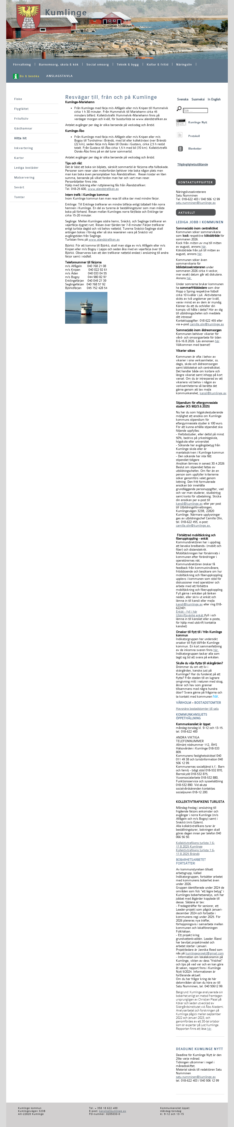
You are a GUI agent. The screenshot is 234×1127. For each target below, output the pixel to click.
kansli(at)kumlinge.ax (112, 1111)
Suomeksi (198, 99)
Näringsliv (184, 64)
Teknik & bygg (128, 64)
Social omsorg (97, 64)
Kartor (19, 158)
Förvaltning (22, 64)
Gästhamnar (23, 128)
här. (189, 278)
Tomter (19, 197)
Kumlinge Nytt (197, 122)
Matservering (24, 177)
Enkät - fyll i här (186, 611)
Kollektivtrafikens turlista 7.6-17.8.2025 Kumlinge (195, 844)
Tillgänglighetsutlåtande (192, 164)
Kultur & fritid (157, 64)
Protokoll (194, 136)
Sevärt (19, 187)
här (204, 246)
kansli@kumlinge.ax (213, 393)
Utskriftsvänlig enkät (190, 615)
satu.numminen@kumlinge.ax (196, 203)
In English (214, 99)
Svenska (183, 99)
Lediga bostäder (26, 167)
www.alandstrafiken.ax (103, 189)
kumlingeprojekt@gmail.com (205, 953)
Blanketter (195, 148)
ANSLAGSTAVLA (59, 76)
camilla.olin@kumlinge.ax (207, 324)
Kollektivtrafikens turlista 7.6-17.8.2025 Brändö (195, 852)
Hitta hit (20, 138)
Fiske (18, 99)
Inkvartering (23, 148)
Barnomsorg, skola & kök (59, 64)
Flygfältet (21, 108)
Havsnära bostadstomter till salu (197, 708)
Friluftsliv (21, 118)
